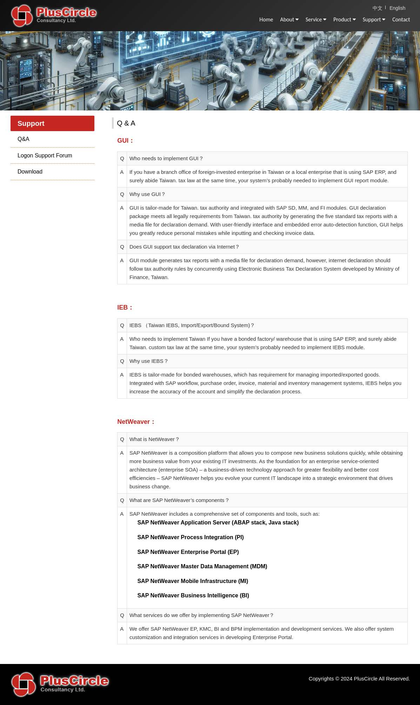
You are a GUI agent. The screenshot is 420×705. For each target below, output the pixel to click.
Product (344, 19)
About (289, 19)
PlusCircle (61, 18)
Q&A (23, 139)
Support (374, 19)
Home (266, 19)
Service (316, 19)
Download (30, 172)
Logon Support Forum (45, 155)
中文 (379, 7)
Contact (401, 19)
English (398, 7)
